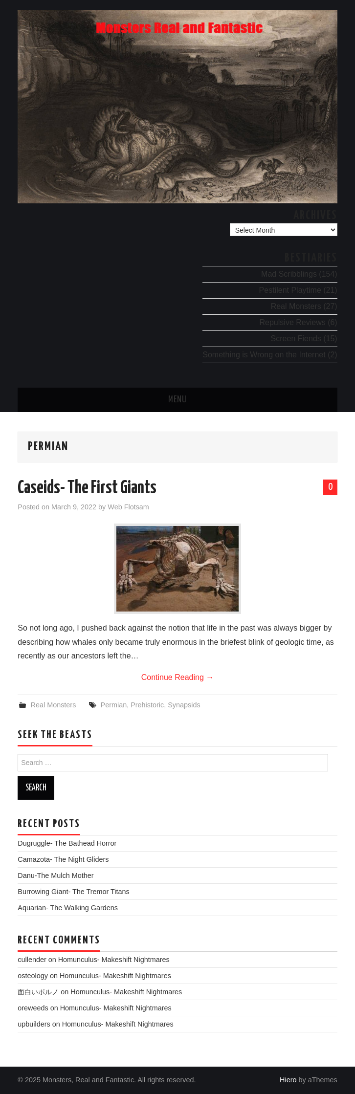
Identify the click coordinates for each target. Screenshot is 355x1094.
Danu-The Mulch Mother (55, 875)
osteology (33, 976)
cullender (32, 959)
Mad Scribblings (289, 274)
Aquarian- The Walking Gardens (68, 908)
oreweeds (33, 1008)
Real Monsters (296, 306)
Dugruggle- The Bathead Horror (67, 843)
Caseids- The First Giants (87, 488)
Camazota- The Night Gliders (63, 859)
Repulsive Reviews (293, 322)
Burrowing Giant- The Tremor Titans (73, 892)
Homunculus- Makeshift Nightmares (114, 959)
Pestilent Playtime (290, 290)
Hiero (288, 1080)
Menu (177, 399)
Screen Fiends (296, 338)
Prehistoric (147, 705)
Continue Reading (177, 677)
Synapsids (184, 705)
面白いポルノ (38, 992)
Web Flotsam (128, 507)
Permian (114, 705)
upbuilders (34, 1024)
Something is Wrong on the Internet (263, 354)
